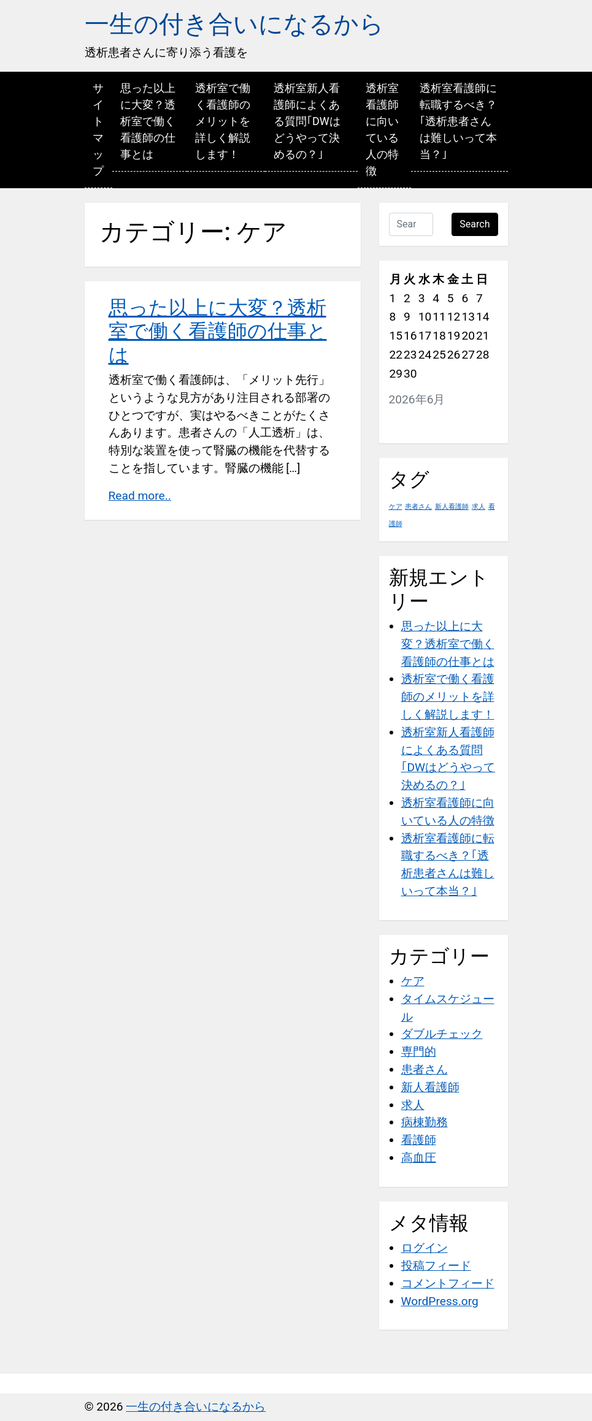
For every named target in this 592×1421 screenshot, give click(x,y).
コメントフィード (447, 1283)
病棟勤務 (424, 1122)
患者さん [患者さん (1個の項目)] (418, 507)
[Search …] (411, 224)
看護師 (418, 1140)
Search (474, 224)
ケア (413, 981)
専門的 (418, 1052)
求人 (413, 1105)
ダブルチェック (442, 1034)
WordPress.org (440, 1301)
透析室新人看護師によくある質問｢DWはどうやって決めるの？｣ (307, 121)
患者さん (424, 1069)
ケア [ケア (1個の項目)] (395, 507)
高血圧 (418, 1158)
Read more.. (140, 496)
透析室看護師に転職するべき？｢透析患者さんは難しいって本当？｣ (458, 121)
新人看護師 (430, 1087)
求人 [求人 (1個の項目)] (478, 507)
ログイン (424, 1248)
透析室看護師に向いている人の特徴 (382, 129)
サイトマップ (98, 129)
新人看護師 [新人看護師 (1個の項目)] (452, 507)
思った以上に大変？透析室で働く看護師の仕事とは (147, 121)
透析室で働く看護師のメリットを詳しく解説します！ (222, 121)
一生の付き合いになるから (234, 24)
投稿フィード (436, 1266)
